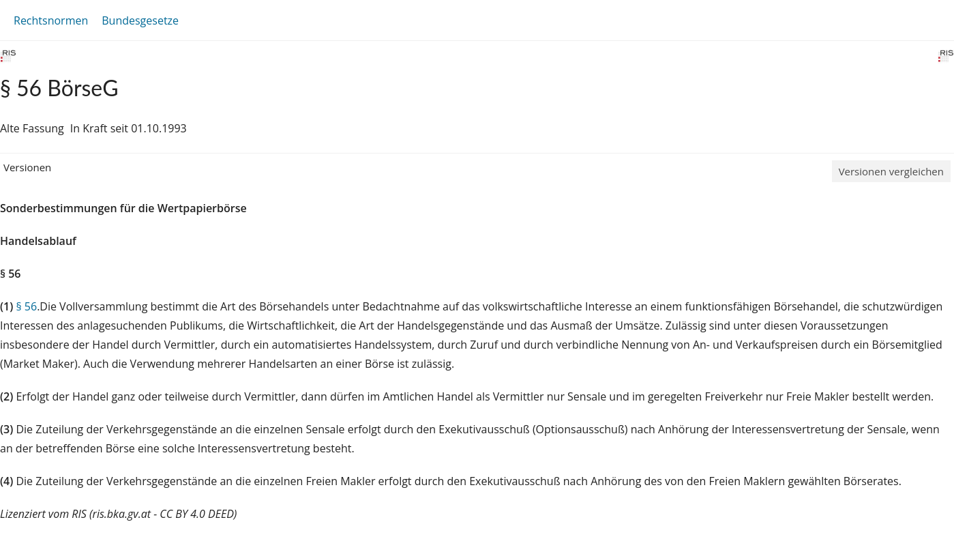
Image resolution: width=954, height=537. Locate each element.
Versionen (27, 167)
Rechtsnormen (51, 20)
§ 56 (26, 306)
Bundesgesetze (140, 20)
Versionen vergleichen (891, 171)
